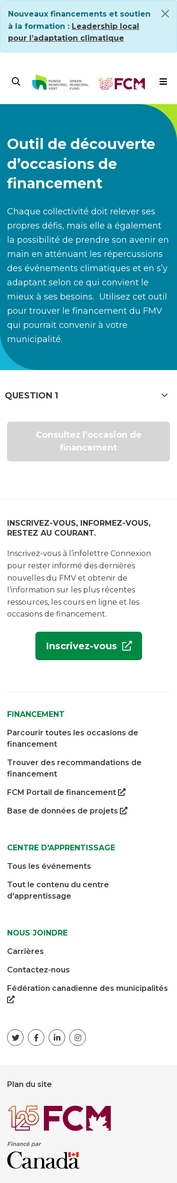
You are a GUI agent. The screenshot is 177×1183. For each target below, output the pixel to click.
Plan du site (29, 1084)
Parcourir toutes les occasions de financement (72, 738)
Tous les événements (49, 866)
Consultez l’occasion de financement (89, 441)
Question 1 (86, 395)
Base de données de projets (67, 811)
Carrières (25, 951)
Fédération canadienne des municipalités (87, 995)
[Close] (165, 13)
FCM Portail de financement (66, 792)
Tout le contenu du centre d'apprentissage (58, 890)
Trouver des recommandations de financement (74, 768)
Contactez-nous (38, 969)
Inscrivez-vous (77, 649)
